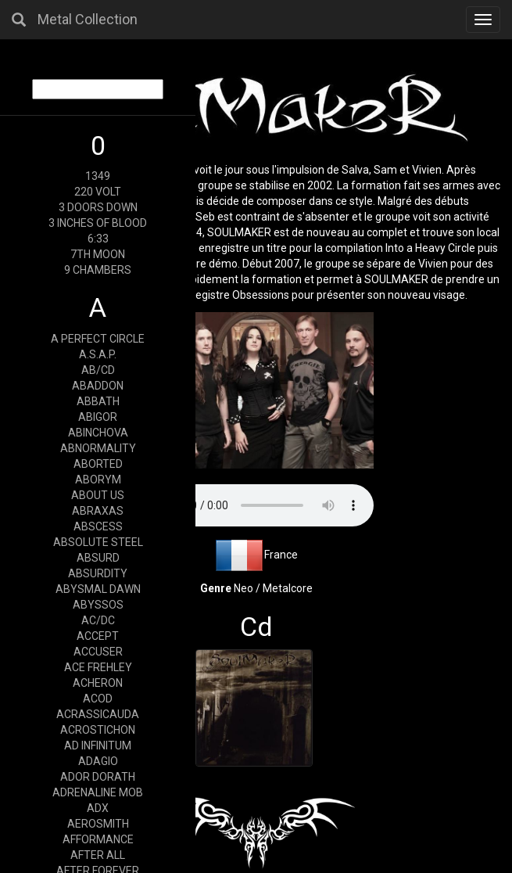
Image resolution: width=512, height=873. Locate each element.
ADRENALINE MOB (97, 792)
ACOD (98, 698)
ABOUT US (97, 495)
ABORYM (98, 479)
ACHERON (98, 683)
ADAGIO (98, 761)
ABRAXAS (98, 511)
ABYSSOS (98, 604)
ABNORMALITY (98, 448)
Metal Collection (88, 19)
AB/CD (98, 370)
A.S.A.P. (97, 354)
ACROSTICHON (97, 730)
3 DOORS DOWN (98, 207)
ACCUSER (98, 651)
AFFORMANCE (98, 839)
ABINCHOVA (98, 432)
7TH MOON (97, 254)
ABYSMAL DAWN (98, 589)
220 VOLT (97, 191)
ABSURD (98, 557)
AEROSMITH (98, 823)
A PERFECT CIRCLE (98, 338)
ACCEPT (98, 636)
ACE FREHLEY (98, 667)
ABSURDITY (97, 573)
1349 (97, 176)
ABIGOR (97, 417)
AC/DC (98, 620)
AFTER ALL (97, 855)
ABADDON (98, 385)
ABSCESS (98, 526)
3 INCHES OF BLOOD (97, 223)
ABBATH (98, 401)
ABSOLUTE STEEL (98, 542)
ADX (98, 808)
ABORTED (98, 464)
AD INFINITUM (97, 745)
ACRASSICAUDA (97, 714)
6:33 (98, 238)
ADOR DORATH (97, 777)
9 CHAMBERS (97, 270)
